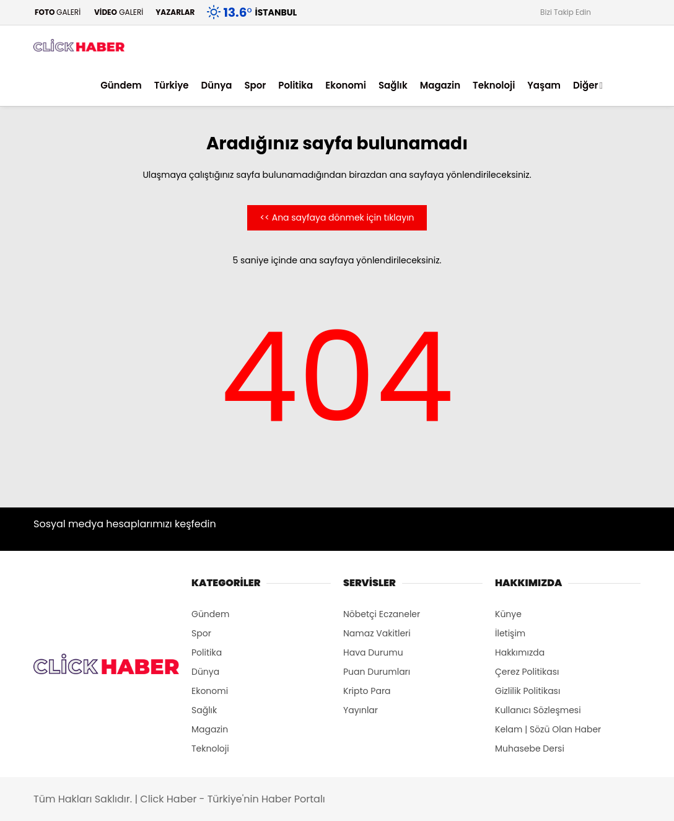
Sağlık (393, 85)
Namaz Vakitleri (377, 633)
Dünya (216, 85)
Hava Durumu (373, 652)
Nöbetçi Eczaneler (381, 614)
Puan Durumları (376, 671)
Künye (508, 614)
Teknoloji (494, 85)
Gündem (121, 85)
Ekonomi (345, 85)
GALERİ (57, 12)
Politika (295, 85)
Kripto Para (367, 691)
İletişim (510, 633)
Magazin (440, 85)
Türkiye (171, 85)
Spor (255, 85)
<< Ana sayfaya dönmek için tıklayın (337, 217)
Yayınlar (360, 710)
